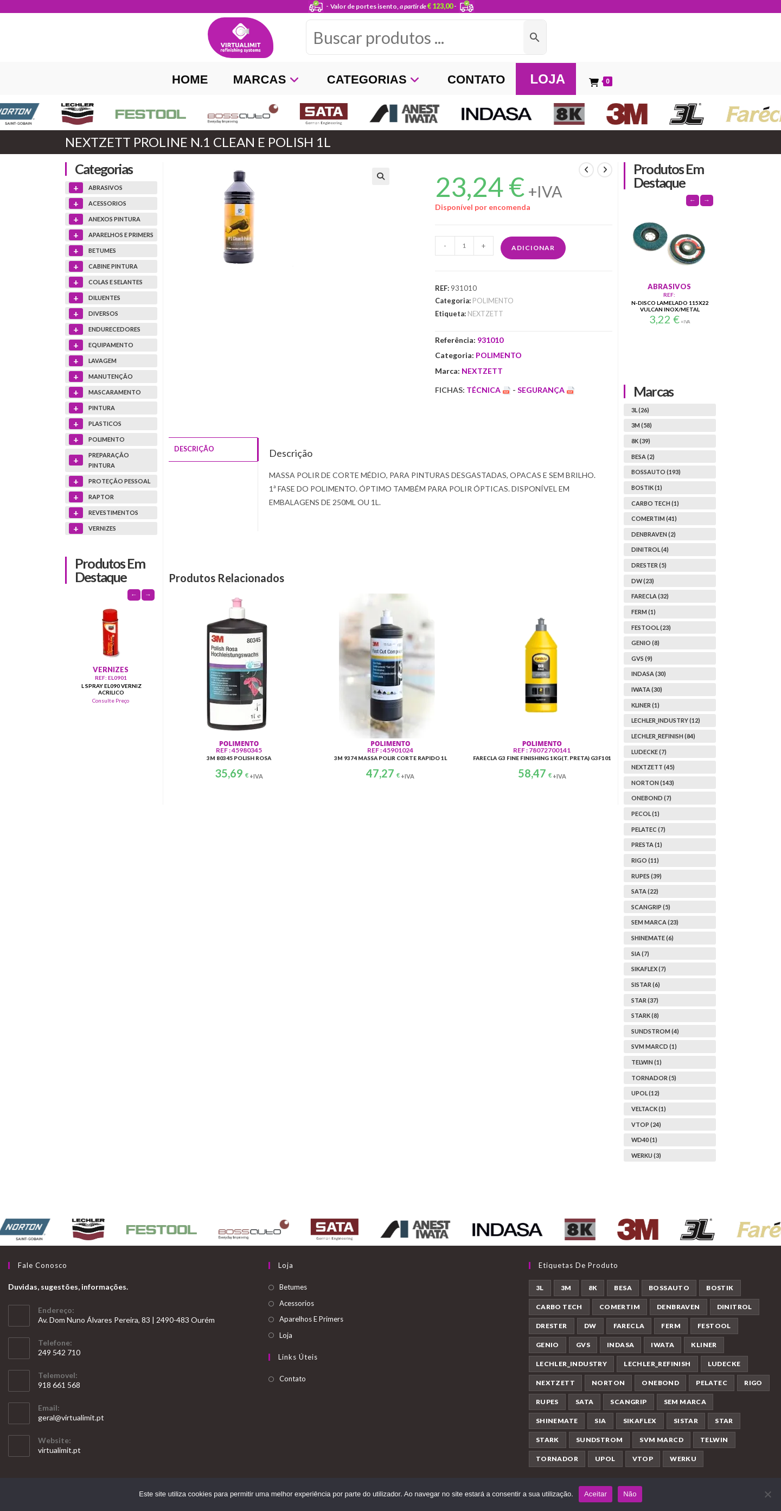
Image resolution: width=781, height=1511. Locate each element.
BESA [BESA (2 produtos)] (623, 1288)
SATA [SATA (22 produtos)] (584, 1402)
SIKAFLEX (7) (648, 968)
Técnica (489, 389)
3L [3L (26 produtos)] (540, 1288)
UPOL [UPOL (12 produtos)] (605, 1459)
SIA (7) (640, 953)
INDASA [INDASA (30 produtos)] (620, 1345)
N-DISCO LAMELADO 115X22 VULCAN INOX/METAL (670, 306)
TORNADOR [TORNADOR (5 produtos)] (557, 1459)
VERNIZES (102, 528)
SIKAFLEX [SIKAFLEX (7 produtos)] (640, 1421)
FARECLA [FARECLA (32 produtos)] (629, 1326)
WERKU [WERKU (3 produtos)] (683, 1459)
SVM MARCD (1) (654, 1046)
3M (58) (641, 425)
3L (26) (640, 409)
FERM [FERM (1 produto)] (671, 1326)
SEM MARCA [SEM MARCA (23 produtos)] (685, 1402)
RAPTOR (101, 496)
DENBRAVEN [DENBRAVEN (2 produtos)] (678, 1307)
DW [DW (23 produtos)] (590, 1326)
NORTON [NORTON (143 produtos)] (608, 1383)
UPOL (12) (645, 1092)
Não (630, 1494)
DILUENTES (104, 297)
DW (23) (642, 580)
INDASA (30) (648, 673)
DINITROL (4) (650, 549)
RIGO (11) (645, 860)
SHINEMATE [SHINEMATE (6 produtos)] (557, 1421)
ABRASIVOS (105, 187)
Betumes (293, 1287)
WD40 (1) (644, 1139)
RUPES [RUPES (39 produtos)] (547, 1402)
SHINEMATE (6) (652, 937)
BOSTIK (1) (646, 487)
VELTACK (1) (648, 1108)
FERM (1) (643, 611)
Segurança (546, 389)
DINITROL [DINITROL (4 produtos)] (734, 1307)
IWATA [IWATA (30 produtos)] (662, 1345)
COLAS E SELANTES (115, 281)
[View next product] (604, 169)
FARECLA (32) (650, 596)
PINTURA (101, 407)
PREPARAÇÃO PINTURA (108, 460)
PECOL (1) (645, 813)
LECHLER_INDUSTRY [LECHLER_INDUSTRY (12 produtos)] (571, 1364)
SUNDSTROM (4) (655, 1031)
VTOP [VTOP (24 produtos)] (643, 1459)
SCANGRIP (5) (650, 906)
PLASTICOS (104, 423)
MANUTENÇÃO (110, 376)
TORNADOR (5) (653, 1077)
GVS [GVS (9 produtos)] (583, 1345)
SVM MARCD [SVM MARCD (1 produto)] (661, 1440)
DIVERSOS (103, 313)
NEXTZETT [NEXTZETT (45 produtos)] (555, 1383)
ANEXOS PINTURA (114, 218)
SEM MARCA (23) (654, 922)
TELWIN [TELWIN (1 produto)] (714, 1440)
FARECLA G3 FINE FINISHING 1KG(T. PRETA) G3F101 (542, 758)
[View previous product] (586, 169)
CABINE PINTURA (113, 266)
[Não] (767, 1494)
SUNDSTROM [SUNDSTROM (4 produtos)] (599, 1440)
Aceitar (595, 1494)
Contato (292, 1378)
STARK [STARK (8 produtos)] (547, 1440)
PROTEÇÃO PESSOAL (119, 480)
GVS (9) (641, 658)
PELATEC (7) (648, 829)
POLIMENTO (493, 300)
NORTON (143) (652, 782)
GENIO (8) (645, 642)
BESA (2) (643, 456)
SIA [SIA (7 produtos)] (600, 1421)
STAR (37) (644, 1000)
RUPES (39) (646, 875)
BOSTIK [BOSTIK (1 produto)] (719, 1288)
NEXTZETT (485, 313)
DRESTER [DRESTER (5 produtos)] (551, 1326)
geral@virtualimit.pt (71, 1417)
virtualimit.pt (59, 1450)
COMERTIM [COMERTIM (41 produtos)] (619, 1307)
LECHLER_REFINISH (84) (663, 735)
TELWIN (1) (646, 1062)
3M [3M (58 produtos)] (566, 1288)
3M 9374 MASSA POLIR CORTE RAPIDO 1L (390, 758)
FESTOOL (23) (651, 627)
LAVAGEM (102, 360)
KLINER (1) (645, 705)
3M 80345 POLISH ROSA (239, 758)
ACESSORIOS (107, 203)
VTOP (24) (646, 1124)
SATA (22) (644, 891)
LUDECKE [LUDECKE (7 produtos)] (724, 1364)
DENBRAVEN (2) (653, 534)
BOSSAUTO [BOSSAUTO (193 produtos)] (669, 1288)
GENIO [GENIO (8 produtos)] (547, 1345)
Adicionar (533, 248)
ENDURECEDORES (114, 329)
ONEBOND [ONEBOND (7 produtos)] (660, 1383)
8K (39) (640, 440)
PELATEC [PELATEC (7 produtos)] (711, 1383)
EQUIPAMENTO (110, 344)
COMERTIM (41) (654, 518)
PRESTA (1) (646, 844)
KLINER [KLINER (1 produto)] (703, 1345)
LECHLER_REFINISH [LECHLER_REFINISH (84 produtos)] (657, 1364)
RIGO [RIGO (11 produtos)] (753, 1383)
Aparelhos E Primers (311, 1319)
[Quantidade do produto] (464, 246)
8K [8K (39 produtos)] (593, 1288)
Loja (285, 1335)
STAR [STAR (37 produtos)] (724, 1421)
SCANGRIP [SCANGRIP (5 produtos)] (628, 1402)
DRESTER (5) (649, 565)
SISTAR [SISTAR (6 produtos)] (686, 1421)
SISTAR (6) (645, 984)
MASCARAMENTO (114, 392)
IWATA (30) (646, 689)
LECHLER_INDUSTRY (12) (665, 720)
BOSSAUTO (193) (656, 471)
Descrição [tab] (194, 448)
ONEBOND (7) (651, 797)
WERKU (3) (646, 1155)
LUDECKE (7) (649, 751)
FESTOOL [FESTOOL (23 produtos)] (714, 1326)
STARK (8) (645, 1015)
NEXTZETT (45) (653, 766)
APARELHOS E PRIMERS (120, 234)
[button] (380, 176)
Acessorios (296, 1303)
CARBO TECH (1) (655, 503)
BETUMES (102, 250)
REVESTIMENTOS (113, 512)
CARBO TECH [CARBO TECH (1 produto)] (559, 1307)
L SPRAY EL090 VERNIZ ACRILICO (111, 689)
